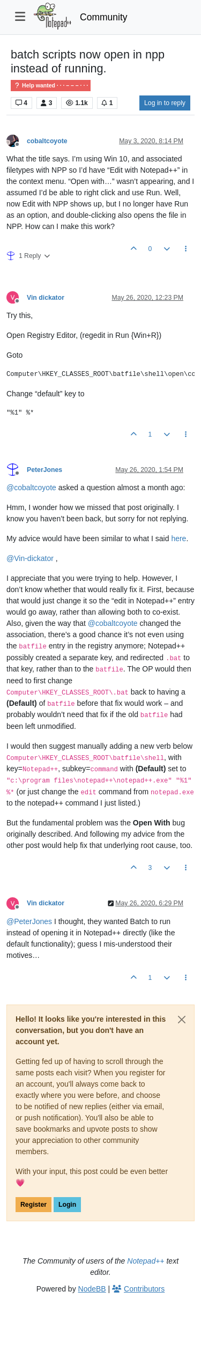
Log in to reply (164, 103)
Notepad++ (145, 1261)
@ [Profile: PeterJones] (29, 921)
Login (67, 1204)
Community (104, 17)
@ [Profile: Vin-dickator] (30, 558)
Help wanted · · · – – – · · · (50, 85)
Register (33, 1204)
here (178, 538)
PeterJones (44, 470)
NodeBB (92, 1289)
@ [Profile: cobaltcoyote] (31, 487)
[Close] (181, 1019)
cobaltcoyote (47, 141)
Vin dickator (45, 297)
